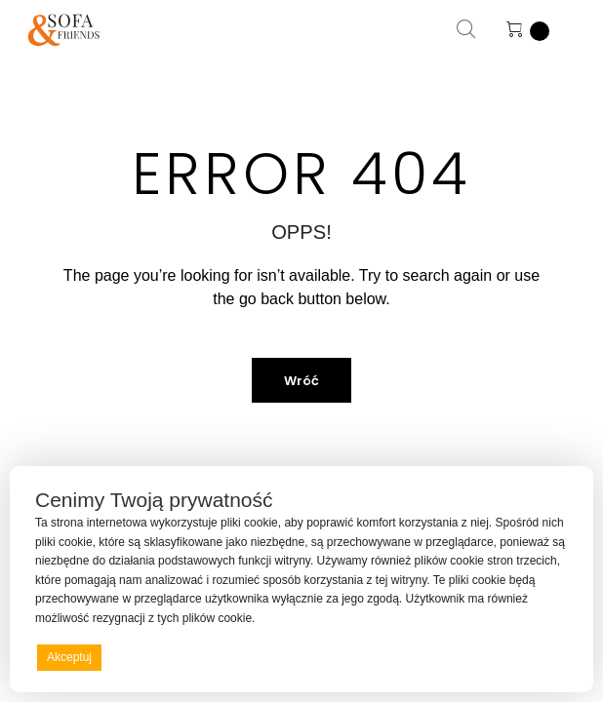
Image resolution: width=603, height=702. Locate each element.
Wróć (301, 380)
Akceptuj (69, 657)
